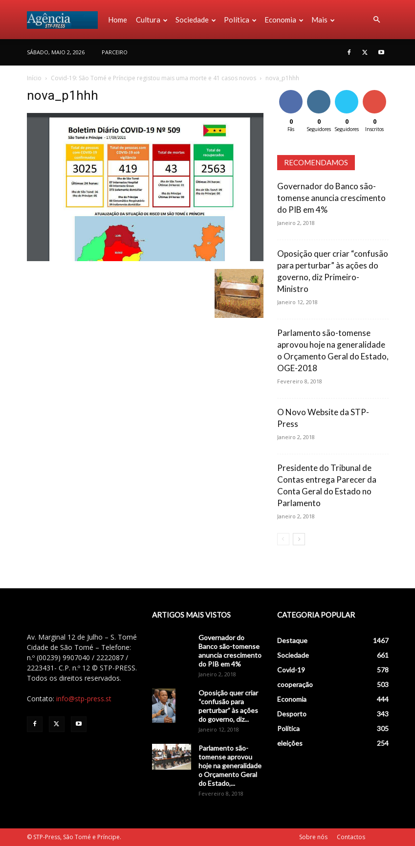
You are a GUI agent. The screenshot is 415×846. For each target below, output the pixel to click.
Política (240, 19)
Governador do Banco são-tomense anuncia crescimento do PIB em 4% (331, 198)
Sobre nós (313, 837)
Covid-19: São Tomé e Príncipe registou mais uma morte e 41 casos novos (153, 78)
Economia (284, 19)
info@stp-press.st (83, 698)
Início (34, 78)
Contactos (351, 837)
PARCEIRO (115, 52)
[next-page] (299, 539)
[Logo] (65, 19)
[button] (377, 19)
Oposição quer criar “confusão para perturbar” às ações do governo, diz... (228, 706)
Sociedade (195, 19)
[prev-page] (283, 539)
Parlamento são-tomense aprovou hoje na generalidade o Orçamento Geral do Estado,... (230, 765)
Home (117, 19)
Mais (323, 19)
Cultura (152, 19)
